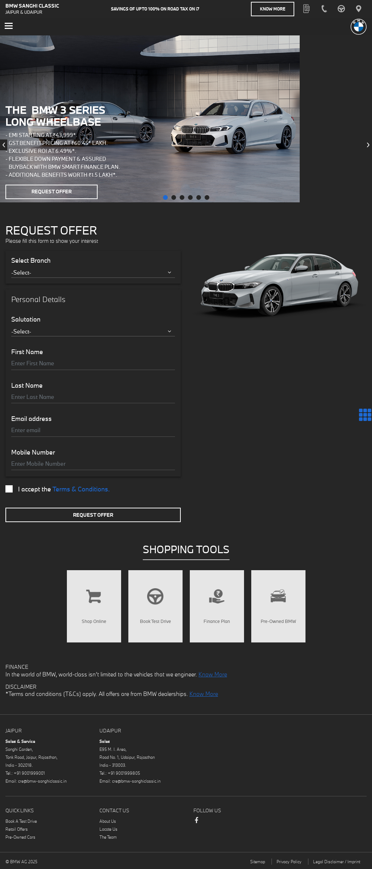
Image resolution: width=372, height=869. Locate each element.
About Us (107, 820)
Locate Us (108, 828)
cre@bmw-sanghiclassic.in (42, 780)
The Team (108, 836)
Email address (31, 418)
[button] (165, 197)
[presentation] (3, 144)
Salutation (25, 319)
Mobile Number (33, 452)
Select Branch (31, 260)
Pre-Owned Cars (20, 836)
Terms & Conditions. (81, 489)
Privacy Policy (289, 861)
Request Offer (51, 191)
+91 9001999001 (29, 772)
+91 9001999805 (124, 772)
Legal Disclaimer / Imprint (336, 861)
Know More (272, 9)
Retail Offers (16, 828)
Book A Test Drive (21, 820)
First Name (27, 352)
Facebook (196, 823)
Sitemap (257, 861)
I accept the (57, 489)
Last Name (27, 385)
